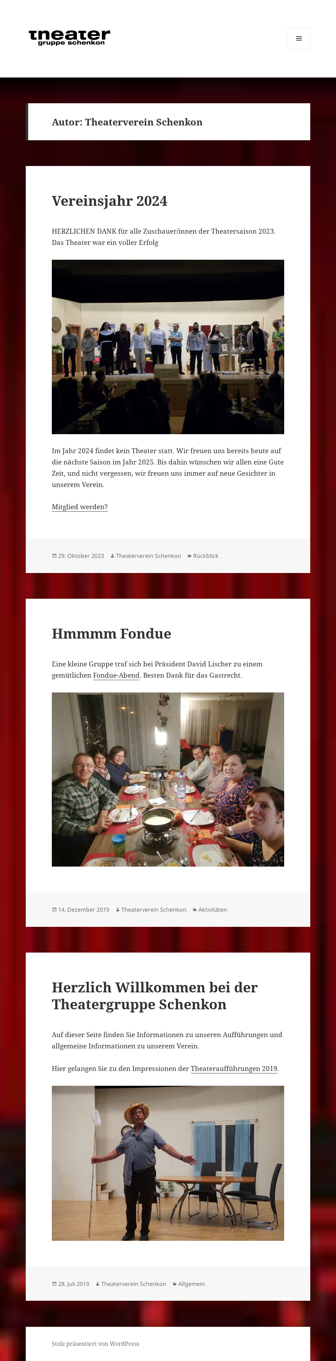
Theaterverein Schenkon (148, 556)
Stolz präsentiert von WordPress (95, 1344)
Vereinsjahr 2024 (109, 200)
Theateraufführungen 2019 (234, 1068)
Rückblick (206, 556)
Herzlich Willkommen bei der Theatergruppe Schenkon (155, 995)
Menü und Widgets (299, 49)
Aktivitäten (212, 909)
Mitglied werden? (80, 506)
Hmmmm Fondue (111, 633)
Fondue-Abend (116, 675)
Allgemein (191, 1284)
